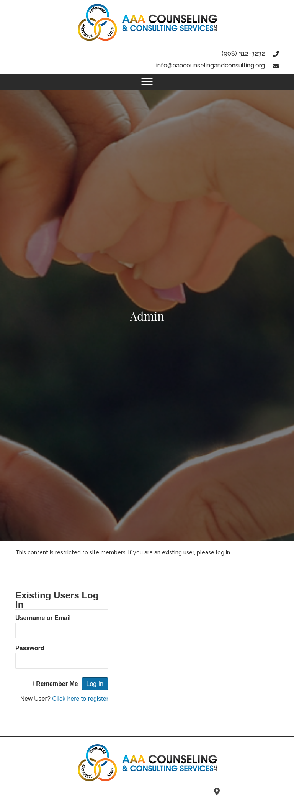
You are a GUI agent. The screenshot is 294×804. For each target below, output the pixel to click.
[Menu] (147, 82)
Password (29, 648)
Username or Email (43, 618)
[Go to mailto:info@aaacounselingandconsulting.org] (147, 65)
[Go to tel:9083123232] (147, 53)
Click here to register (80, 698)
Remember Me (57, 684)
